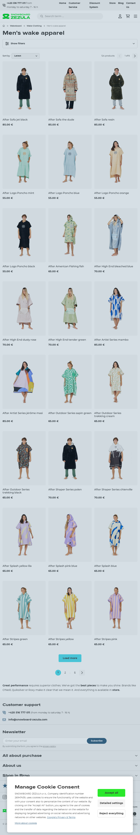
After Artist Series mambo (111, 339)
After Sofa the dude (61, 119)
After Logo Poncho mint (18, 193)
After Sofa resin (104, 119)
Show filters (15, 43)
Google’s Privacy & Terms (61, 817)
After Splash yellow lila (17, 565)
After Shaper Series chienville (113, 489)
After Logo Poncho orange (111, 193)
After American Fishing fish (66, 266)
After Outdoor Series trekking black (16, 491)
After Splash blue (105, 565)
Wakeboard (16, 26)
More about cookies (26, 823)
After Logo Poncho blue (63, 193)
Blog (121, 3)
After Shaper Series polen (65, 489)
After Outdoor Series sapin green (70, 413)
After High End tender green (67, 339)
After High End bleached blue (113, 266)
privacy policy (49, 746)
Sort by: (6, 56)
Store (112, 3)
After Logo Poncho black (19, 266)
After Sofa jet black (15, 119)
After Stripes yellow (61, 639)
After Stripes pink (105, 639)
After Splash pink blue (62, 565)
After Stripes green (15, 639)
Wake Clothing (34, 26)
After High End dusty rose (19, 339)
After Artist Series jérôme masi (23, 413)
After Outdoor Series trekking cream (107, 415)
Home (62, 3)
